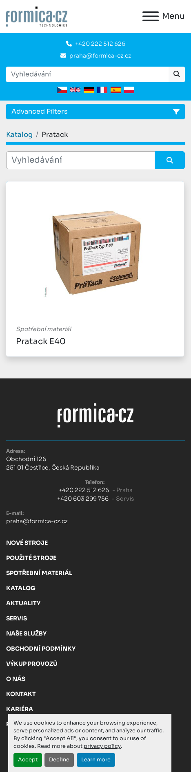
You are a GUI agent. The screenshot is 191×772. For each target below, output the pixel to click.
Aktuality (23, 603)
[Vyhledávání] (80, 160)
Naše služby (26, 633)
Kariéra (19, 709)
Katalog (21, 588)
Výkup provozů (32, 663)
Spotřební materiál (39, 573)
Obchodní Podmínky (41, 648)
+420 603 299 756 (83, 498)
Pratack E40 (41, 341)
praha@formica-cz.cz (100, 55)
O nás (15, 678)
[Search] (87, 74)
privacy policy (102, 746)
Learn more (96, 759)
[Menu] (150, 16)
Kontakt (21, 694)
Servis (16, 618)
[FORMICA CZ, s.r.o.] (95, 414)
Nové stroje (27, 542)
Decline (59, 759)
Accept (28, 759)
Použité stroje (31, 558)
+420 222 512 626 (100, 43)
